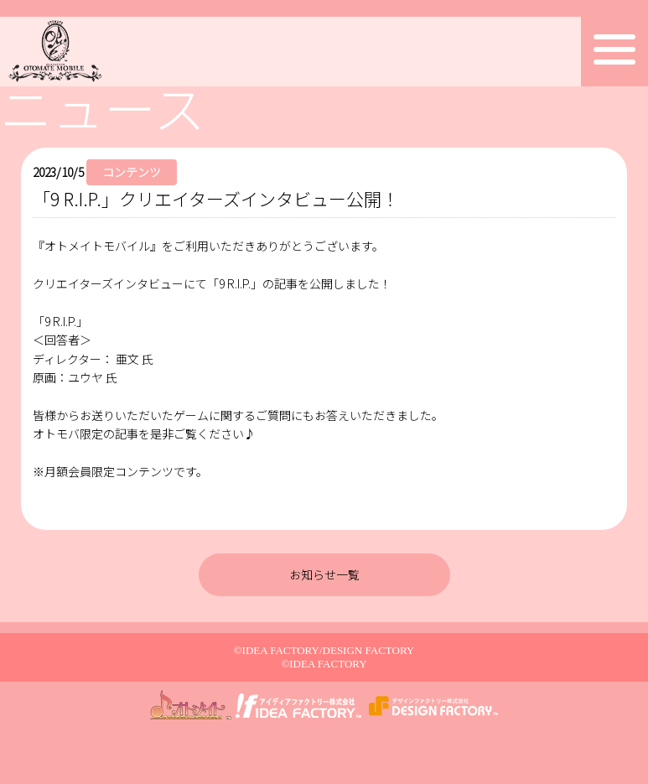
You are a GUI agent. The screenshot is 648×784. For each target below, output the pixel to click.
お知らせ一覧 (324, 574)
